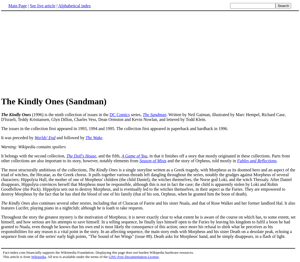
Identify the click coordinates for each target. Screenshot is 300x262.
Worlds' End (44, 137)
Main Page (17, 5)
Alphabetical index (74, 5)
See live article (42, 5)
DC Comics (120, 114)
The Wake (93, 137)
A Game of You (134, 156)
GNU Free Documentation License (134, 257)
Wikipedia (38, 257)
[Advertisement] (46, 53)
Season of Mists (153, 160)
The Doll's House (81, 156)
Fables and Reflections (257, 160)
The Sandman (154, 114)
